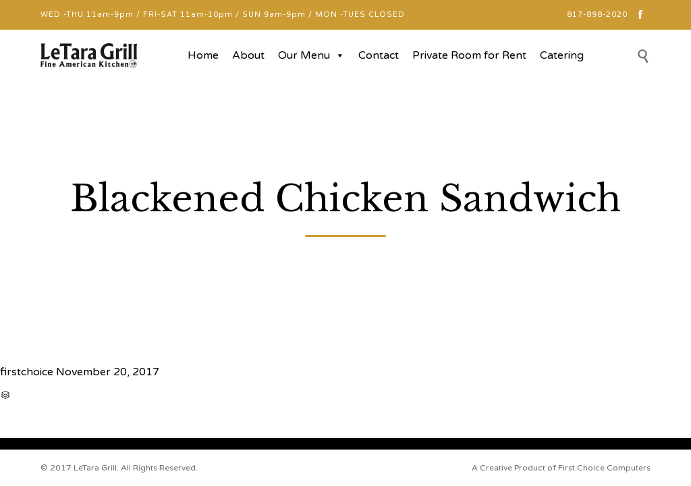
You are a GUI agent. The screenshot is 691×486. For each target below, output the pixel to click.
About (248, 55)
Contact (378, 55)
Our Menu (311, 55)
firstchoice (26, 372)
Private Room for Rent (469, 55)
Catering (562, 55)
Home (203, 55)
